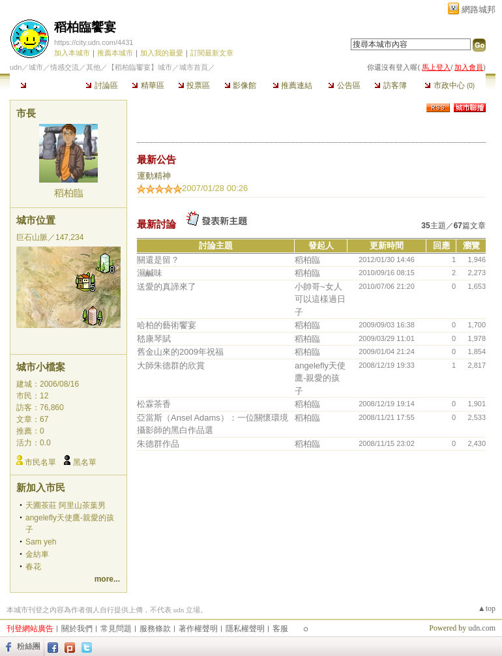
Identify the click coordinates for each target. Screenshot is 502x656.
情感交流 (64, 67)
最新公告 (156, 159)
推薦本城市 (115, 53)
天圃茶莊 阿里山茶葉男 (65, 505)
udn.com (481, 628)
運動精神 (154, 176)
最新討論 (156, 224)
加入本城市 (72, 53)
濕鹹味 (149, 273)
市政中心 (449, 85)
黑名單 (84, 462)
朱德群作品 (158, 444)
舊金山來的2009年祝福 (180, 352)
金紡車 (37, 554)
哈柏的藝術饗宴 (166, 325)
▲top (486, 608)
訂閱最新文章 (211, 53)
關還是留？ (158, 260)
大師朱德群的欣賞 (171, 365)
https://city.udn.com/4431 (93, 42)
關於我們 (77, 628)
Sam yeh (40, 541)
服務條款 (155, 628)
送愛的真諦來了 (166, 286)
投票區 (194, 85)
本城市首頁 (44, 85)
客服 (280, 628)
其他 (93, 67)
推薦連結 (292, 85)
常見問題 (116, 628)
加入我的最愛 (161, 53)
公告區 (344, 85)
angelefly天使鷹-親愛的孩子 (320, 378)
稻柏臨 (68, 192)
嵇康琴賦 (154, 339)
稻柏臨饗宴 (85, 27)
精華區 (148, 85)
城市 (36, 67)
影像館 (240, 85)
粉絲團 (28, 646)
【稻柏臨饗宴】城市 (140, 67)
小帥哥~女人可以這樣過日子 (320, 299)
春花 (33, 566)
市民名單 (40, 462)
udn (16, 67)
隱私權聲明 (245, 628)
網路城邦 (478, 9)
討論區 (101, 85)
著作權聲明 (198, 628)
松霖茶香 (154, 404)
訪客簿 (390, 85)
